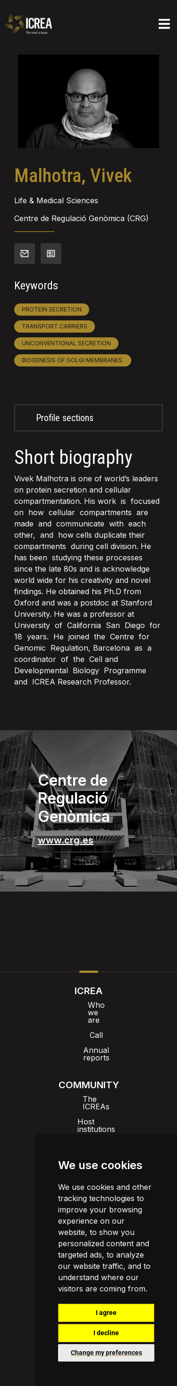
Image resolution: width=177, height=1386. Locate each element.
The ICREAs (88, 1076)
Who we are (88, 1005)
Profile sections (64, 417)
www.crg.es (65, 840)
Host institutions (88, 1091)
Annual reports (88, 1035)
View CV (51, 253)
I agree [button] (106, 1312)
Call (88, 1020)
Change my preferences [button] (106, 1352)
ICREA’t (89, 1106)
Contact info (24, 253)
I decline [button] (106, 1333)
